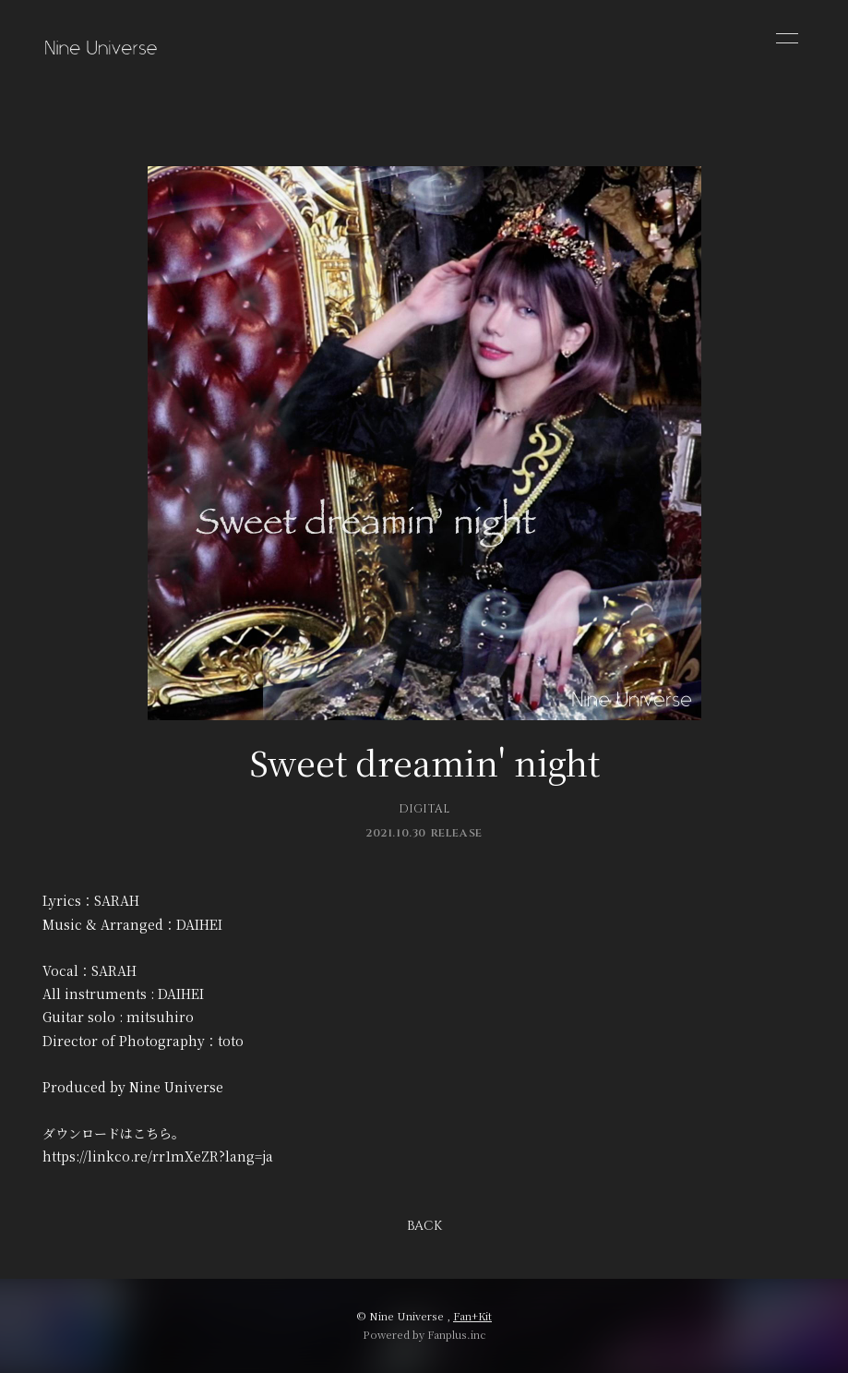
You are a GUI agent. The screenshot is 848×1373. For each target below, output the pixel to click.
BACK (424, 1225)
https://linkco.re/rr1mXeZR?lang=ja (157, 1156)
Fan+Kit (472, 1315)
